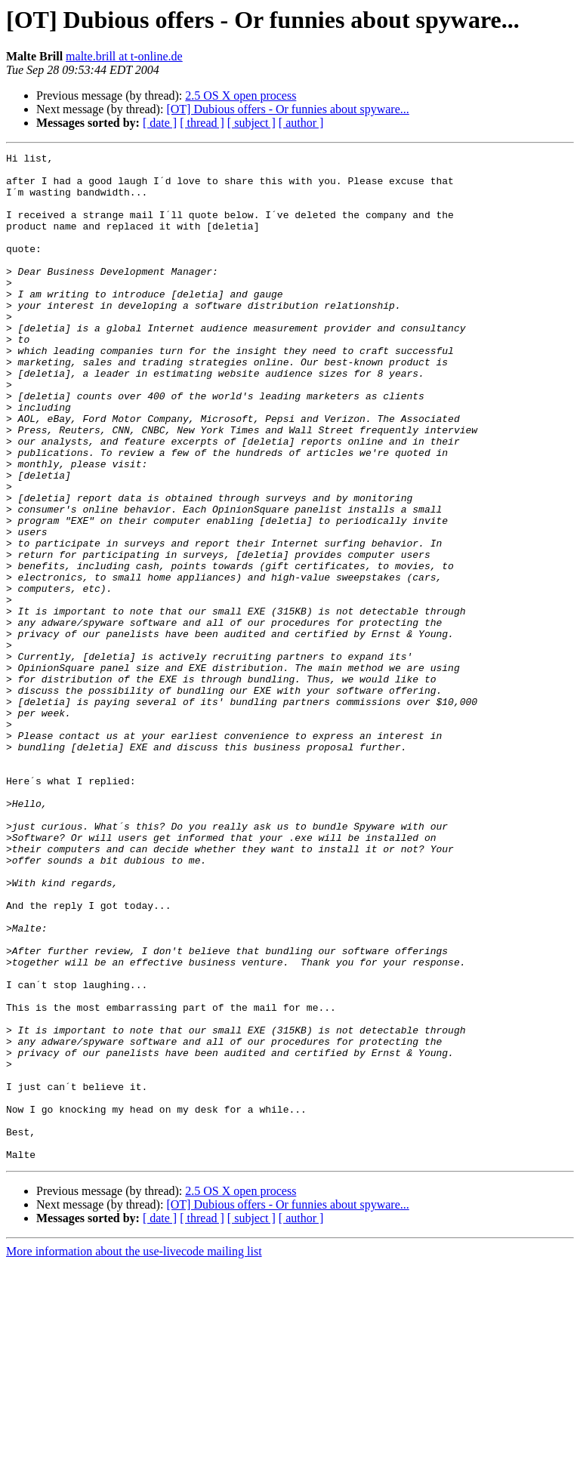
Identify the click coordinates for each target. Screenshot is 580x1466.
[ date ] (160, 122)
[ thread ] (202, 122)
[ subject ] (251, 122)
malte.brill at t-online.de (124, 56)
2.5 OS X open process (240, 95)
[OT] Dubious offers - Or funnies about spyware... (287, 109)
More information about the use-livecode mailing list (134, 1452)
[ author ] (301, 122)
